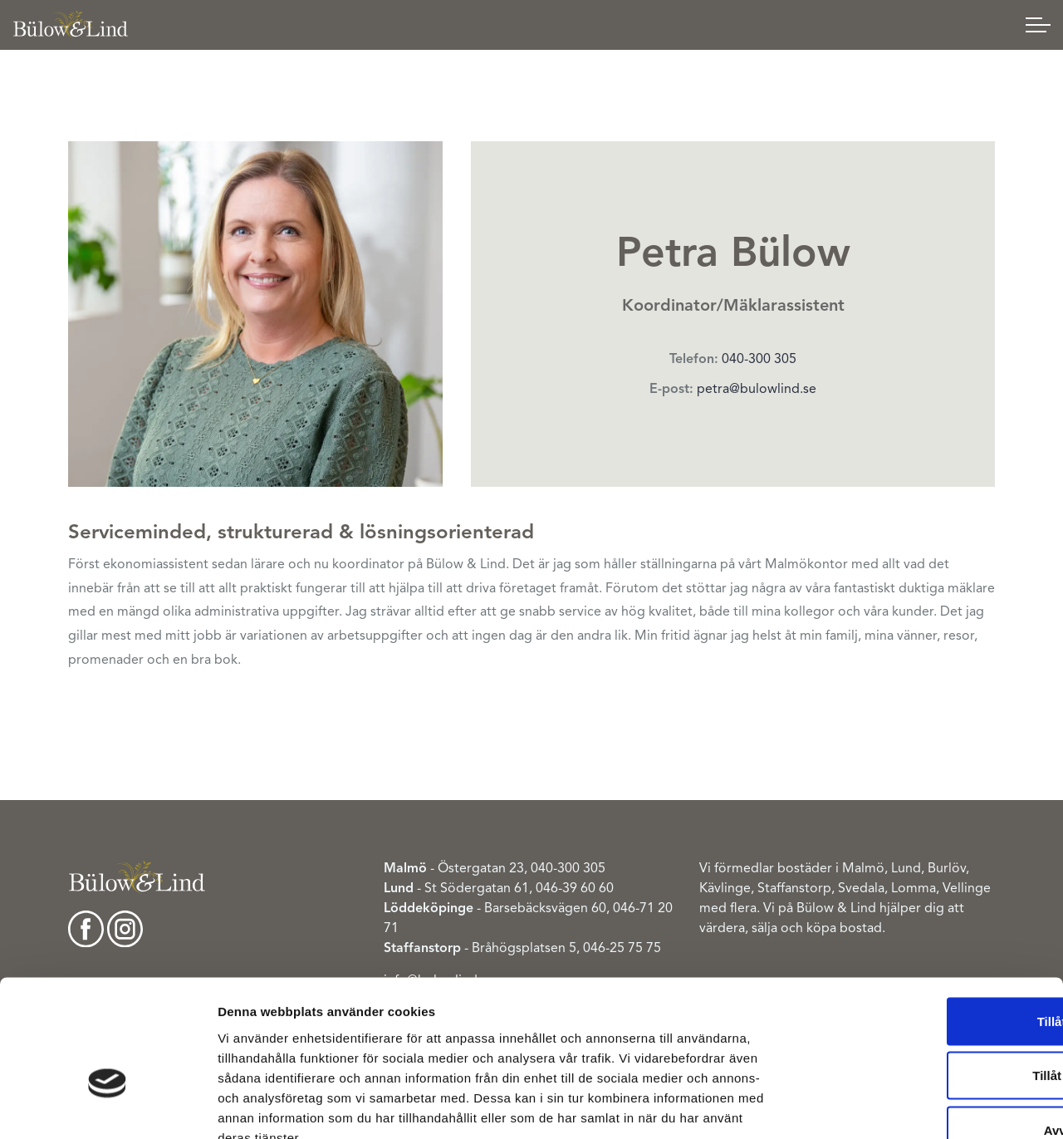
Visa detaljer (899, 1106)
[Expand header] (1038, 25)
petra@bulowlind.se (756, 388)
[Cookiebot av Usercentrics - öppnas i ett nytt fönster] (107, 1106)
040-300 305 (759, 359)
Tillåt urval (925, 976)
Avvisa (924, 1030)
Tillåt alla (924, 921)
